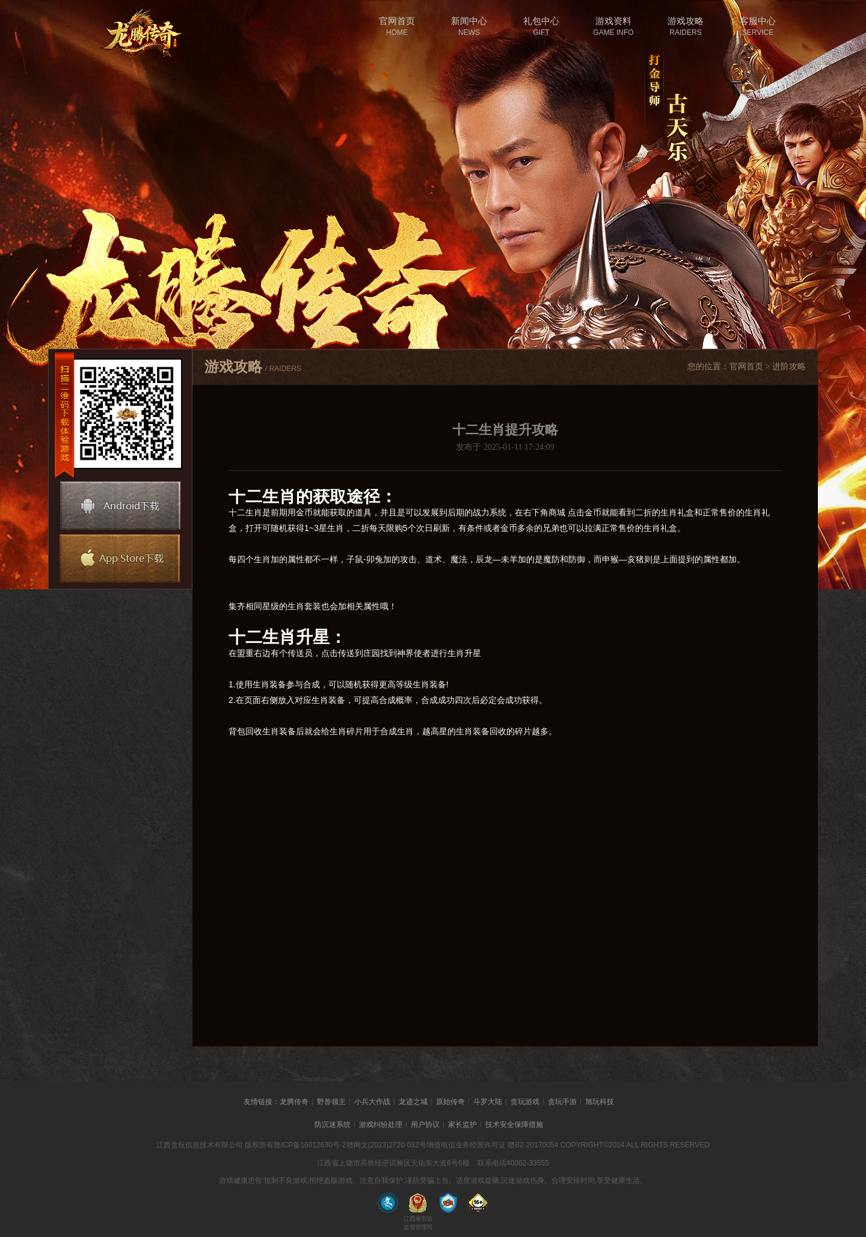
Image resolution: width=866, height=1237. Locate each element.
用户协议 (425, 1124)
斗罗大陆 (487, 1101)
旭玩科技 (599, 1101)
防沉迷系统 (333, 1124)
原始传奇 (450, 1101)
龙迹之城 (413, 1101)
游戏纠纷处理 (380, 1124)
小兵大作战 (372, 1101)
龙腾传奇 (294, 1101)
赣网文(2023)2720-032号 (386, 1145)
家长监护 (462, 1124)
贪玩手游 (562, 1101)
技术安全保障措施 (514, 1124)
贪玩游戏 (525, 1101)
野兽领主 (331, 1101)
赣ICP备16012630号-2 (310, 1145)
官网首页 (746, 366)
